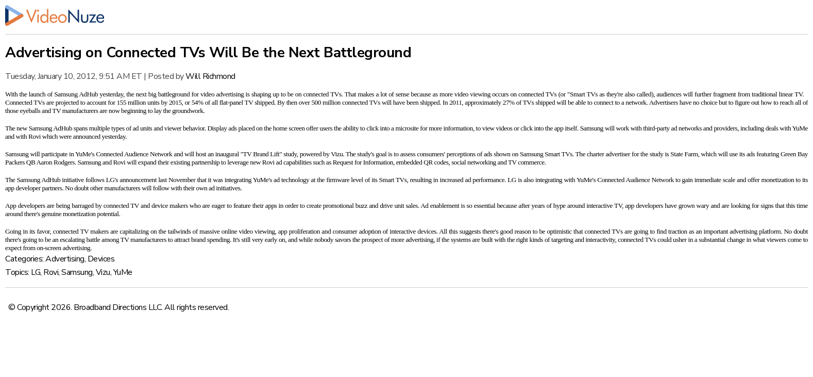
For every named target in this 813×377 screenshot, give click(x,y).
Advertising (64, 259)
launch (37, 94)
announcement (138, 180)
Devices (101, 259)
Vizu (103, 272)
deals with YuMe (787, 128)
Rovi (50, 272)
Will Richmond (210, 76)
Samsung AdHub (76, 94)
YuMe (122, 272)
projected (67, 102)
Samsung (77, 272)
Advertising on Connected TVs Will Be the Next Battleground (208, 52)
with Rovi (28, 136)
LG (35, 272)
